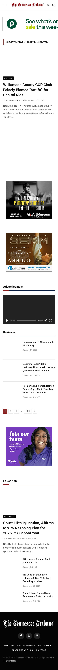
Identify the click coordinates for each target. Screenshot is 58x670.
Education (9, 516)
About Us (9, 646)
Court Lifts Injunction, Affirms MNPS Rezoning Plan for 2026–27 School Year (28, 528)
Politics (8, 78)
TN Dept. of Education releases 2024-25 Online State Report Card (36, 578)
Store (47, 646)
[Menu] (5, 5)
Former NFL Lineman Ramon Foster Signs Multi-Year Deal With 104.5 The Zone (38, 389)
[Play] (7, 320)
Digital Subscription (29, 646)
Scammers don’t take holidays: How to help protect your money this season (39, 367)
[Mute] (45, 320)
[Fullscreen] (50, 320)
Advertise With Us (22, 650)
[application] (29, 309)
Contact (41, 650)
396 (28, 411)
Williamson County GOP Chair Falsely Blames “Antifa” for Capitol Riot (27, 90)
